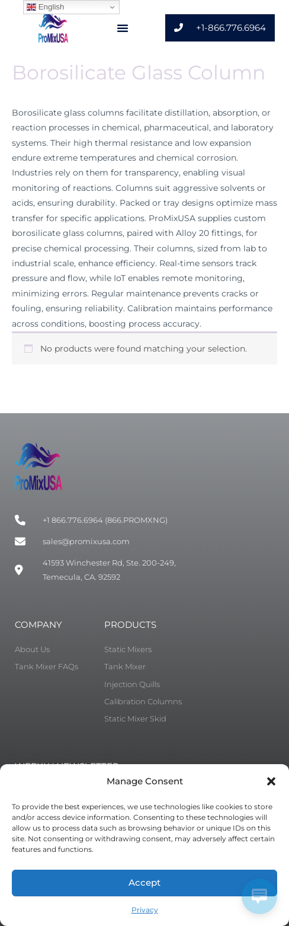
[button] (271, 781)
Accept (144, 882)
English (45, 7)
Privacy (144, 909)
